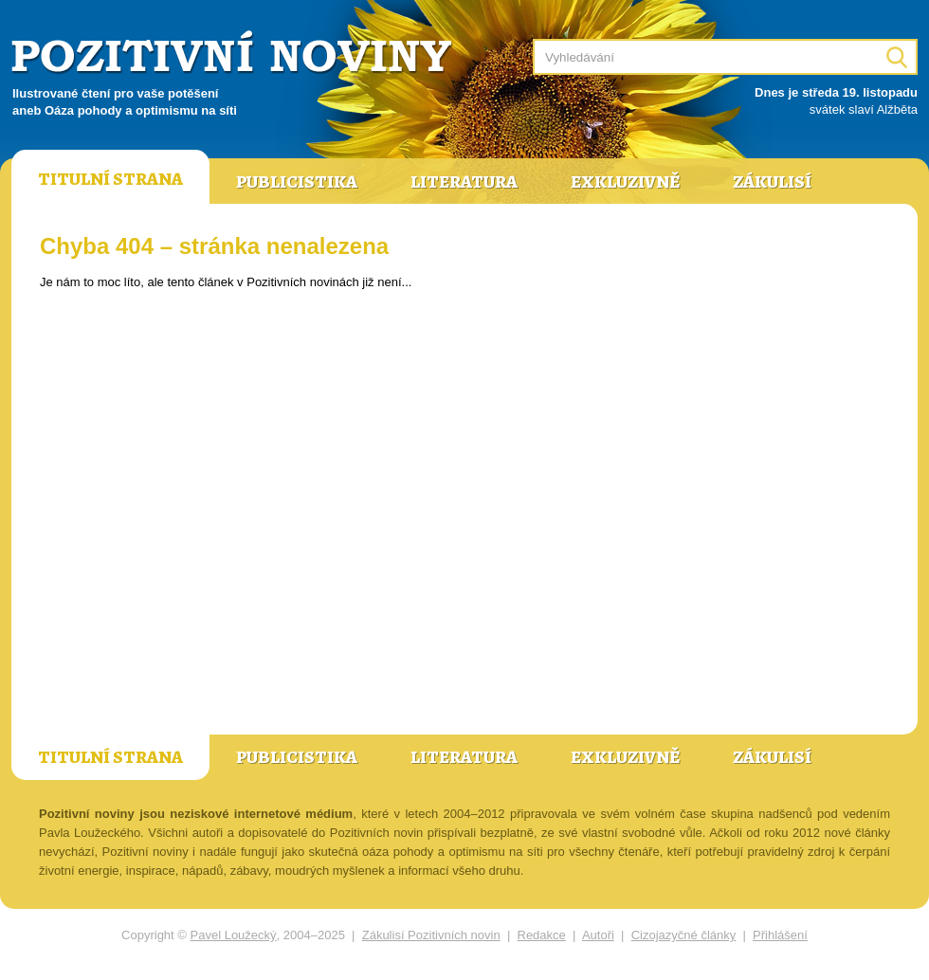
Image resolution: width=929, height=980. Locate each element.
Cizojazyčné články (684, 935)
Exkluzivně (625, 182)
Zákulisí (772, 182)
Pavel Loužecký (234, 935)
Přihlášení (780, 935)
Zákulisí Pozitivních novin (431, 935)
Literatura (464, 182)
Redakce (542, 935)
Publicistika (296, 182)
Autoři (598, 935)
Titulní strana (110, 179)
